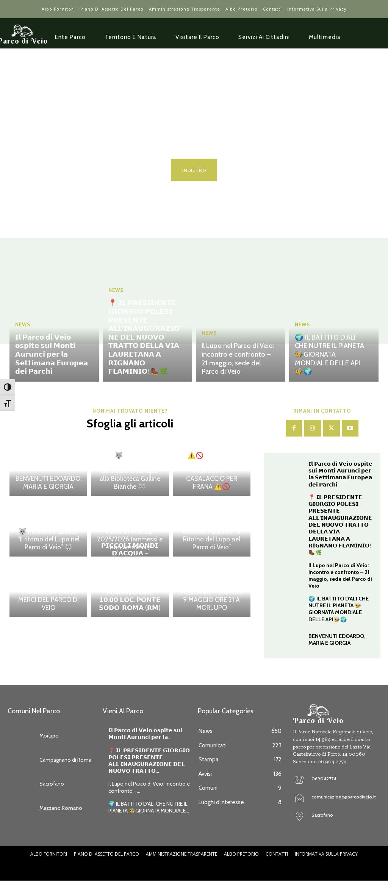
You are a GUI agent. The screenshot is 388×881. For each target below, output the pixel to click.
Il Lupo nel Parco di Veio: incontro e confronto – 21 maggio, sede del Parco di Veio (238, 359)
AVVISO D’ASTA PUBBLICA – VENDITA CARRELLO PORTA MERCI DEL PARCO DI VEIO (48, 592)
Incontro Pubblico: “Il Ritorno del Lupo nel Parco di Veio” (212, 539)
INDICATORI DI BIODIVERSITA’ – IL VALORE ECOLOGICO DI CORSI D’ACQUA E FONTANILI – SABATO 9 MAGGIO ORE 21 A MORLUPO (211, 584)
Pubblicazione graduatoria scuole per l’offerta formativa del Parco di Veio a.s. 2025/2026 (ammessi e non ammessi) (130, 528)
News (22, 326)
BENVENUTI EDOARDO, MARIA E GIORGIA (48, 482)
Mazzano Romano (60, 807)
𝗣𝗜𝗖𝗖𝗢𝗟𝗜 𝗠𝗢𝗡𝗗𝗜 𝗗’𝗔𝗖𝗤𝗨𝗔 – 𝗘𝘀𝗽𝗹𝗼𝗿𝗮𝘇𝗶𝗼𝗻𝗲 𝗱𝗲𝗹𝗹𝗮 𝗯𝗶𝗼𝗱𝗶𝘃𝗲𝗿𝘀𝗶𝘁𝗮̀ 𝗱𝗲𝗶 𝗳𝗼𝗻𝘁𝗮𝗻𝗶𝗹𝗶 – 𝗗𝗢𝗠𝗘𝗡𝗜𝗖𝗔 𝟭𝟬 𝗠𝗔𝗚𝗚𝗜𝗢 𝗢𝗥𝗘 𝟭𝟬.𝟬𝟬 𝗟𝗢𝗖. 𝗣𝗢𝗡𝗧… (130, 576)
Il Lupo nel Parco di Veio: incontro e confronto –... (149, 787)
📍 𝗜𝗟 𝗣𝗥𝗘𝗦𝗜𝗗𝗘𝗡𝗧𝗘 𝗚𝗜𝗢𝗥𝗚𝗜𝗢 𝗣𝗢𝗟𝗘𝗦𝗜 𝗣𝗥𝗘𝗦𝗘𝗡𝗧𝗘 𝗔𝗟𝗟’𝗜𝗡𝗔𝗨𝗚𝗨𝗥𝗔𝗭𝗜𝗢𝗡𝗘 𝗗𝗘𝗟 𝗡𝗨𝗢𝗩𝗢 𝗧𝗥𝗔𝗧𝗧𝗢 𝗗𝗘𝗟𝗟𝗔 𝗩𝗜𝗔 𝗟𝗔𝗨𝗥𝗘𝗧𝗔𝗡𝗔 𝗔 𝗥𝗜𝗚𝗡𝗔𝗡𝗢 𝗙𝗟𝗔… (144, 339)
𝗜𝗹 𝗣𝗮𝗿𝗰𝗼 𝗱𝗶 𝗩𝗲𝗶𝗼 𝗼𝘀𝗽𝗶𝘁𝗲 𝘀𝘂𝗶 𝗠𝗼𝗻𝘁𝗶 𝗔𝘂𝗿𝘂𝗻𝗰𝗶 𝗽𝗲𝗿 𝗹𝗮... (145, 733)
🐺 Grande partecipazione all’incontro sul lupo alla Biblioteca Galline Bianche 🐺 (130, 471)
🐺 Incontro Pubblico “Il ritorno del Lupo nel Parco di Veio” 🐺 (48, 539)
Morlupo (49, 735)
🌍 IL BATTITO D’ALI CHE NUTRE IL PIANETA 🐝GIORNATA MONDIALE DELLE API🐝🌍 (329, 355)
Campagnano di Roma (65, 759)
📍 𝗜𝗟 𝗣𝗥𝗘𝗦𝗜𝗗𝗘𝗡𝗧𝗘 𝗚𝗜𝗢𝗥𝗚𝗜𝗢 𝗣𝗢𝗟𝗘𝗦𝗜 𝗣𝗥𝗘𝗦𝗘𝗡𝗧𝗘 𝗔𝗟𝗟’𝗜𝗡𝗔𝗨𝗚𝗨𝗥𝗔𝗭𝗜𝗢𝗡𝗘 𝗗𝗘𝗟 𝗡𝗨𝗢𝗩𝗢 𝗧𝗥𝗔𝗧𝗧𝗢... (149, 760)
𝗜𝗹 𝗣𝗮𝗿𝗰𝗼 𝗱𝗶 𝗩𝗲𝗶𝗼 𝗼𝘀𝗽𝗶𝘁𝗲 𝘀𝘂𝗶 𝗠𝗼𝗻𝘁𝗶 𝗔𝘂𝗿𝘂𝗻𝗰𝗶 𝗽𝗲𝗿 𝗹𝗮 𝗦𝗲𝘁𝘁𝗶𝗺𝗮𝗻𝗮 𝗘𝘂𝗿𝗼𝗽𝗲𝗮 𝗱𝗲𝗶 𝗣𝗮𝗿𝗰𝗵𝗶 (51, 355)
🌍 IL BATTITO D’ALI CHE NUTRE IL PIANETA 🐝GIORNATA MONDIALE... (148, 806)
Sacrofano (51, 783)
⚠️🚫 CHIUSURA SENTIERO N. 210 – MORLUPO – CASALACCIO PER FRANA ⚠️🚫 (211, 471)
